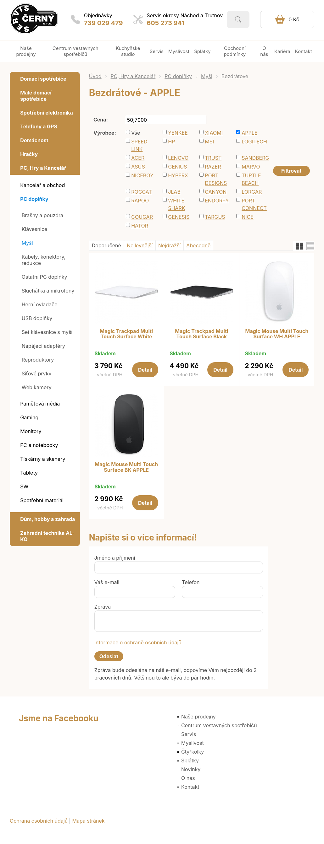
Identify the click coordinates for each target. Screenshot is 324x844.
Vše (135, 133)
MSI (209, 141)
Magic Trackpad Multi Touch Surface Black (201, 334)
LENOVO (178, 158)
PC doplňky (178, 76)
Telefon (190, 582)
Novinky (190, 769)
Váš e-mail (107, 582)
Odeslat (108, 656)
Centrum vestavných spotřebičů (219, 725)
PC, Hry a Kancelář (133, 76)
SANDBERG (255, 158)
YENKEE (178, 133)
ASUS (138, 167)
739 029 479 (103, 23)
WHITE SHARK (176, 204)
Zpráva (102, 607)
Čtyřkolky (192, 752)
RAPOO (140, 200)
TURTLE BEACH (251, 179)
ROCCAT (141, 192)
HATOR (139, 226)
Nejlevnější (140, 245)
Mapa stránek (88, 821)
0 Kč (293, 19)
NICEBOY (142, 175)
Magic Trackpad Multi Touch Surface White (126, 334)
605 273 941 (165, 23)
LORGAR (252, 192)
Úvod (95, 76)
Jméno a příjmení (114, 558)
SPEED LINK (139, 145)
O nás (188, 778)
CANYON (215, 192)
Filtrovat (291, 171)
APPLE (249, 133)
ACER (137, 158)
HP (171, 141)
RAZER (213, 167)
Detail (145, 370)
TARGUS (215, 217)
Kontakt (190, 787)
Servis (188, 734)
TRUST (213, 158)
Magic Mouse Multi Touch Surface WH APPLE (277, 334)
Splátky (190, 760)
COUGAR (142, 217)
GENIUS (177, 167)
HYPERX (178, 175)
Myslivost (192, 743)
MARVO (251, 167)
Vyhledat (238, 19)
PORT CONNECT (254, 204)
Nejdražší (169, 245)
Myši (206, 76)
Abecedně (198, 245)
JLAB (174, 192)
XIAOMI (214, 133)
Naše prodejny (198, 716)
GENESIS (178, 217)
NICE (248, 217)
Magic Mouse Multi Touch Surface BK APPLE (126, 467)
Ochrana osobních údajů (39, 821)
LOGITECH (254, 141)
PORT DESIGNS (216, 179)
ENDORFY (217, 200)
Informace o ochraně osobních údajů (138, 642)
